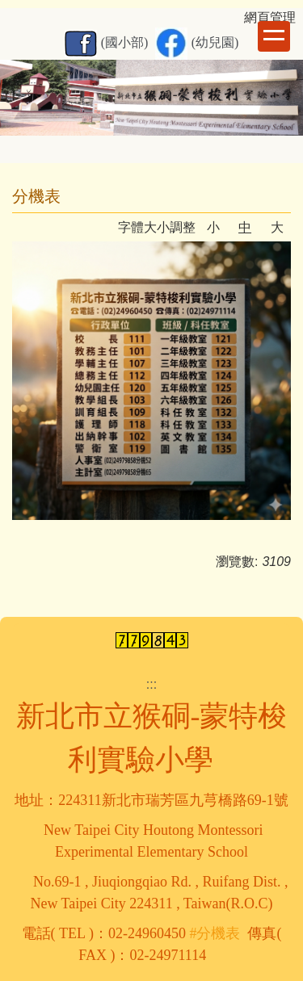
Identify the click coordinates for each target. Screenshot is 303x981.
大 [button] (277, 227)
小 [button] (213, 227)
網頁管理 (270, 17)
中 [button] (244, 227)
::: (151, 684)
